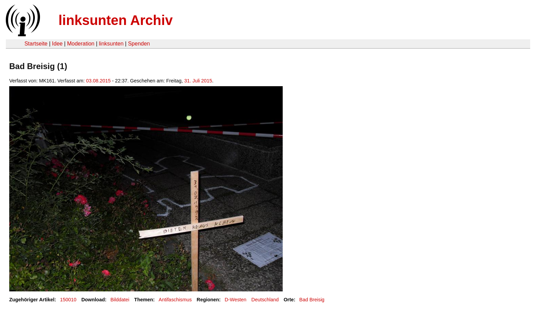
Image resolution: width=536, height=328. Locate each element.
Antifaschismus (175, 299)
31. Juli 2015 (198, 80)
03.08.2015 (98, 80)
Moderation (80, 44)
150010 (68, 299)
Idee (57, 44)
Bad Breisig (312, 299)
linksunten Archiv (115, 20)
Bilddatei (119, 299)
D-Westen (235, 299)
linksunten (111, 44)
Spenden (139, 44)
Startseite (36, 44)
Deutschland (265, 299)
